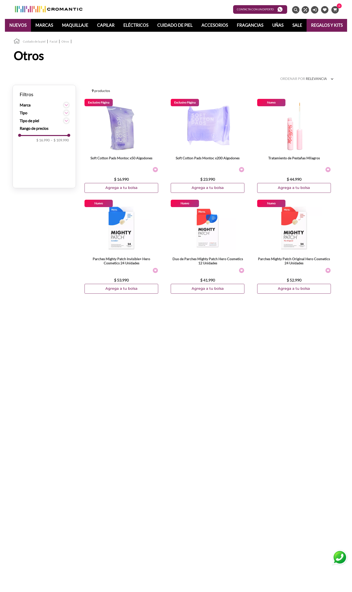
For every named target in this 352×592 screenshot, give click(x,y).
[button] (44, 105)
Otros (65, 41)
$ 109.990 (60, 140)
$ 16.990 (43, 140)
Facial (53, 41)
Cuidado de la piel (34, 41)
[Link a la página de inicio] (17, 42)
